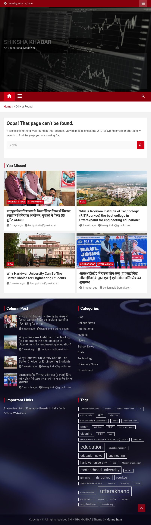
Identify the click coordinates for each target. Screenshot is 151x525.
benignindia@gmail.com (40, 225)
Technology (85, 358)
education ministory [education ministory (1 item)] (117, 448)
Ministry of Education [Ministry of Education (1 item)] (131, 463)
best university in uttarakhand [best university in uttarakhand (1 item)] (93, 421)
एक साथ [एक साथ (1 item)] (125, 499)
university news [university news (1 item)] (87, 492)
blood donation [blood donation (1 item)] (130, 421)
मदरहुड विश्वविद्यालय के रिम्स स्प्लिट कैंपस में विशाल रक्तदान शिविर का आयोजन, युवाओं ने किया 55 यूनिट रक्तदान (38, 215)
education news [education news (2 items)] (91, 455)
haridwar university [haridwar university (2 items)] (93, 462)
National (83, 334)
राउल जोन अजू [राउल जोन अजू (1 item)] (107, 504)
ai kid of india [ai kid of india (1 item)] (86, 415)
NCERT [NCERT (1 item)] (128, 470)
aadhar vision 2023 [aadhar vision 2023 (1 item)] (125, 409)
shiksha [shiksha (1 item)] (111, 483)
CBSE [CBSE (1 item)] (110, 427)
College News (87, 264)
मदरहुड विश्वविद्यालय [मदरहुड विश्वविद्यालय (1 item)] (88, 504)
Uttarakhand (35, 202)
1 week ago (87, 225)
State (81, 352)
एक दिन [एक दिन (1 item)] (113, 499)
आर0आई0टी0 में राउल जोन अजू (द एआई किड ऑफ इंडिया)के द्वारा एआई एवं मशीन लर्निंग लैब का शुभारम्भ (110, 278)
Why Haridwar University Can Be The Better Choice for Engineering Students (45, 359)
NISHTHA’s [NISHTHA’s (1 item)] (85, 478)
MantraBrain (114, 519)
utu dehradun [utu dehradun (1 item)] (86, 499)
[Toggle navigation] (20, 96)
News (81, 340)
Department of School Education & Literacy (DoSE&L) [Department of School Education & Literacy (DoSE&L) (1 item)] (104, 439)
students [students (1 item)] (125, 483)
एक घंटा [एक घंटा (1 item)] (101, 499)
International (86, 328)
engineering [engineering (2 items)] (117, 455)
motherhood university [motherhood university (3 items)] (99, 470)
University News (16, 202)
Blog (83, 202)
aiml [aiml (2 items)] (101, 415)
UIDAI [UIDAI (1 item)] (137, 483)
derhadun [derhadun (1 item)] (138, 439)
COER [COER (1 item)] (100, 434)
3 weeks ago (15, 283)
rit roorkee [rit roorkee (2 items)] (103, 477)
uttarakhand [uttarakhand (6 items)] (114, 491)
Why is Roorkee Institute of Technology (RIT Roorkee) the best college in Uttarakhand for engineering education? (109, 215)
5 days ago (15, 225)
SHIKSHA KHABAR (28, 42)
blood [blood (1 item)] (115, 421)
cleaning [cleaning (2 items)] (86, 433)
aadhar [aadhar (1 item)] (108, 409)
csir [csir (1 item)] (110, 434)
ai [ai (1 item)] (140, 409)
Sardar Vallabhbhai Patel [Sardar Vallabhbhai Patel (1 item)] (91, 483)
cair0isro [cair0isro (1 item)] (98, 427)
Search (140, 145)
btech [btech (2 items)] (84, 427)
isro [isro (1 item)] (114, 463)
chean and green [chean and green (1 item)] (126, 427)
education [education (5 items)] (91, 447)
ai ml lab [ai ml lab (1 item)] (114, 415)
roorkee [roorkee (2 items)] (121, 477)
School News (86, 346)
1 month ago (88, 287)
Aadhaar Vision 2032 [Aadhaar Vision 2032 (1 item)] (89, 409)
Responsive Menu (143, 3)
